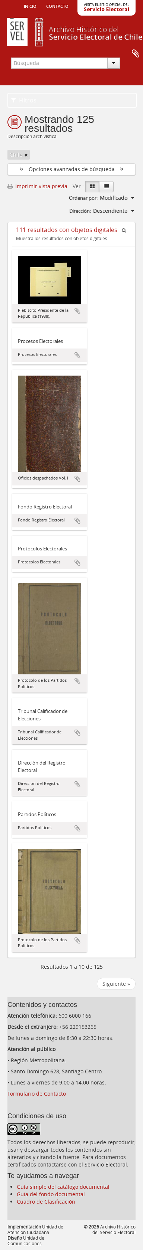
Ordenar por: (83, 197)
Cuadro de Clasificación (46, 1201)
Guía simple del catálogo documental (63, 1186)
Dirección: (80, 210)
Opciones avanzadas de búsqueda (71, 169)
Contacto (57, 5)
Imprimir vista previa (37, 186)
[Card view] (92, 186)
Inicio (30, 5)
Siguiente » (116, 983)
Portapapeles (135, 53)
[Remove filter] (26, 154)
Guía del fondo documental (51, 1194)
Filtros (23, 100)
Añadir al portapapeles (77, 311)
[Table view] (106, 186)
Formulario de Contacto (36, 1093)
